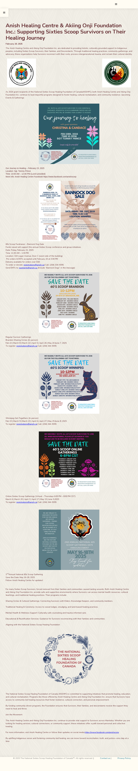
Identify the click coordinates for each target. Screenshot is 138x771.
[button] (116, 4)
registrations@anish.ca (34, 265)
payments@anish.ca (28, 267)
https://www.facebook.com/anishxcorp (102, 732)
